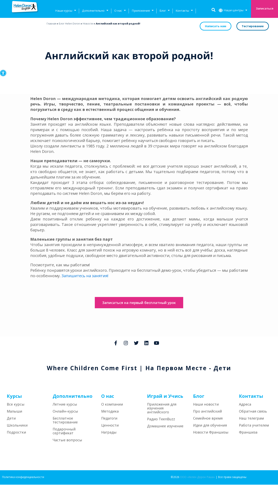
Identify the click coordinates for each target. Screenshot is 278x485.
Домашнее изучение (165, 426)
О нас (120, 11)
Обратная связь (253, 412)
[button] (3, 73)
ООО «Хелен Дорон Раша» (197, 477)
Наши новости (206, 405)
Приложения (142, 11)
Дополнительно (95, 11)
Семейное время (208, 419)
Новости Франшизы (210, 432)
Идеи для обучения (210, 426)
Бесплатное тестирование (65, 420)
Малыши (14, 412)
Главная (51, 23)
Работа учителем (254, 426)
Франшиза (248, 432)
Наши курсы (65, 11)
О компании (112, 405)
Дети (11, 419)
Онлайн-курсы (65, 412)
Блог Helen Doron (69, 23)
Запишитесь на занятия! (85, 275)
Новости (88, 23)
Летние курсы (65, 405)
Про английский (207, 412)
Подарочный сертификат (64, 431)
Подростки (16, 432)
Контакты (184, 11)
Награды (109, 432)
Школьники (17, 426)
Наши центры (235, 10)
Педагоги (109, 419)
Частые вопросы (67, 440)
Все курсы (15, 405)
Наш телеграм (251, 419)
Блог (164, 11)
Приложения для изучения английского (161, 408)
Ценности (110, 426)
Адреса (245, 405)
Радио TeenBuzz (161, 419)
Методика (110, 412)
